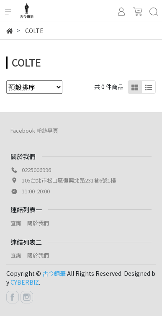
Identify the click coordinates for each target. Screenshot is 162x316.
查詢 (15, 223)
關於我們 (38, 223)
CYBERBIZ (24, 282)
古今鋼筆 (54, 273)
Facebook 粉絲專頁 (34, 130)
